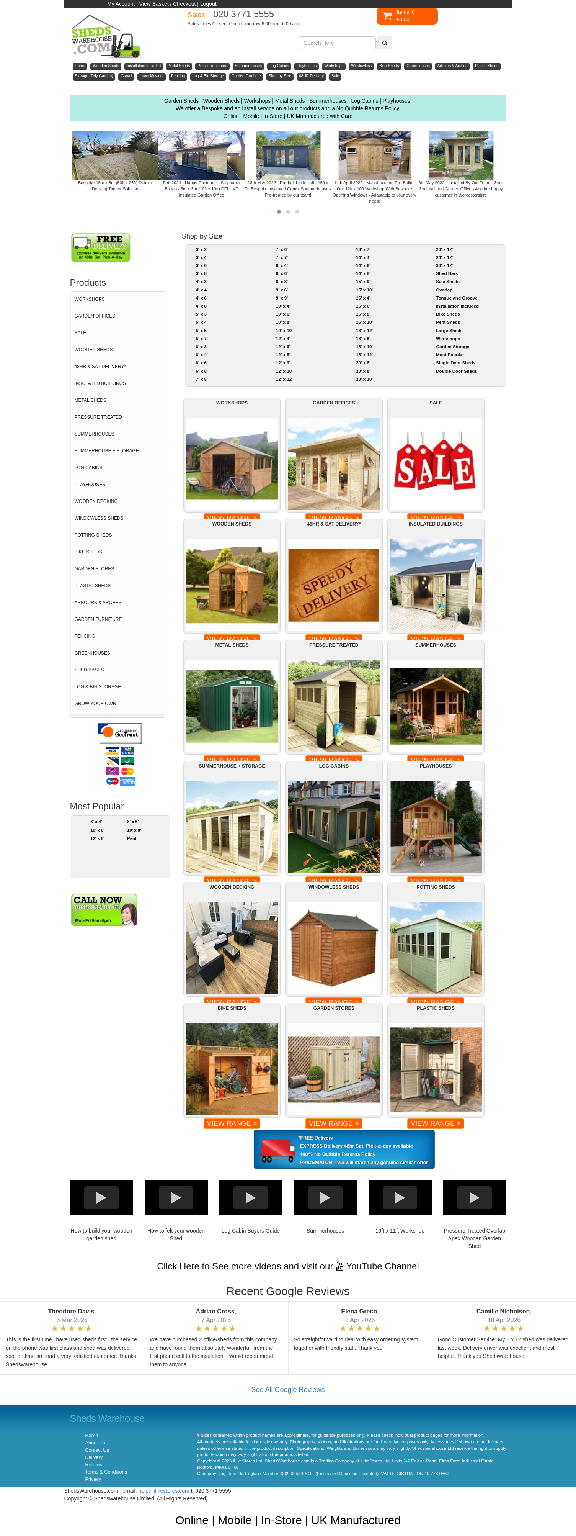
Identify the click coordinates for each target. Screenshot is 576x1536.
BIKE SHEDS (88, 552)
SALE (80, 333)
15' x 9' (363, 281)
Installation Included (457, 306)
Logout (208, 4)
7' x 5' (201, 379)
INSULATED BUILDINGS (100, 383)
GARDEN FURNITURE (98, 619)
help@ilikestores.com (164, 1491)
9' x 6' (282, 290)
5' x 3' (201, 314)
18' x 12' (364, 354)
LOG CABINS (89, 467)
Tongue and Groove (457, 298)
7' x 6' (282, 249)
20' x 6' (363, 362)
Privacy (93, 1479)
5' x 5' (201, 330)
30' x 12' (444, 265)
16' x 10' (364, 322)
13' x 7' (363, 249)
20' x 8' (363, 371)
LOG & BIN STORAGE (98, 686)
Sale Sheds (448, 281)
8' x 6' (133, 821)
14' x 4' (363, 257)
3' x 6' (201, 265)
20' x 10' (364, 379)
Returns (93, 1464)
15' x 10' (364, 290)
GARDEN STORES (94, 568)
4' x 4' (201, 290)
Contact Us (97, 1450)
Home (91, 1435)
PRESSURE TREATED (98, 417)
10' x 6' (97, 830)
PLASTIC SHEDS (93, 585)
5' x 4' (201, 322)
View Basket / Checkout (167, 4)
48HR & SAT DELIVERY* (100, 366)
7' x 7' (282, 257)
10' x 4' (283, 306)
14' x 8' (363, 273)
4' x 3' (201, 281)
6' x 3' (201, 346)
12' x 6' (283, 346)
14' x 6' (363, 265)
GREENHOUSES (92, 653)
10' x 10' (284, 330)
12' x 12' (284, 379)
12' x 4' (283, 338)
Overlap (444, 290)
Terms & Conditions (106, 1472)
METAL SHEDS (90, 400)
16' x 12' (364, 330)
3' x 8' (201, 273)
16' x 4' (363, 298)
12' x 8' (97, 838)
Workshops (448, 338)
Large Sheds (449, 330)
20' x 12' (444, 249)
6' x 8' (201, 371)
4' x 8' (201, 306)
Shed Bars (447, 273)
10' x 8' (134, 830)
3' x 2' (201, 249)
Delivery (94, 1457)
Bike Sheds (448, 314)
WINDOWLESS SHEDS (99, 518)
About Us (95, 1443)
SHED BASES (89, 670)
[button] (279, 212)
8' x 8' (282, 281)
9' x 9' (282, 298)
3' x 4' (201, 257)
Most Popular (450, 354)
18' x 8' (363, 338)
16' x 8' (363, 314)
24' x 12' (444, 257)
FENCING (85, 636)
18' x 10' (364, 346)
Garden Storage (452, 346)
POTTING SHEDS (93, 535)
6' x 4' (96, 821)
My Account (121, 4)
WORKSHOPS (90, 299)
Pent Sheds (448, 322)
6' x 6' (201, 362)
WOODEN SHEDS (94, 349)
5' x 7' (201, 338)
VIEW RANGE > (232, 1123)
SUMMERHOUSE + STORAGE (107, 451)
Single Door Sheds (455, 362)
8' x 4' (282, 265)
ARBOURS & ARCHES (98, 602)
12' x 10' (284, 371)
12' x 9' (283, 362)
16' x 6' (363, 306)
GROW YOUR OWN (95, 703)
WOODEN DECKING (96, 501)
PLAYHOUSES (90, 484)
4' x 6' (201, 298)
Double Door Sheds (456, 371)
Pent (131, 838)
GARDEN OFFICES (95, 316)
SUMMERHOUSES (94, 434)
